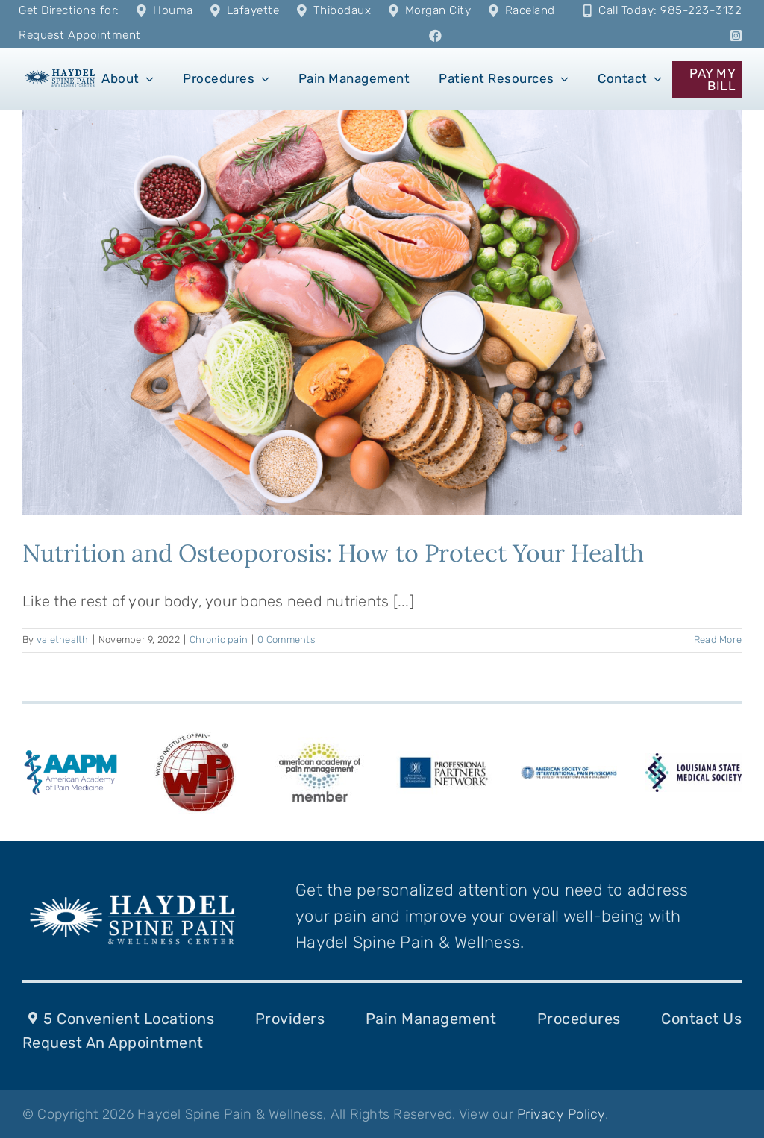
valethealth (63, 639)
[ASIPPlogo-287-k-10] (569, 773)
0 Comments (286, 639)
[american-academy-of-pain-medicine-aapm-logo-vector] (70, 753)
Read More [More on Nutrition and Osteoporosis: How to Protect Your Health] (718, 639)
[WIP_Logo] (194, 735)
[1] (60, 72)
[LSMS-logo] (693, 761)
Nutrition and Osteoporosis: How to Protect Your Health (333, 553)
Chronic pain (219, 639)
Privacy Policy (561, 1114)
